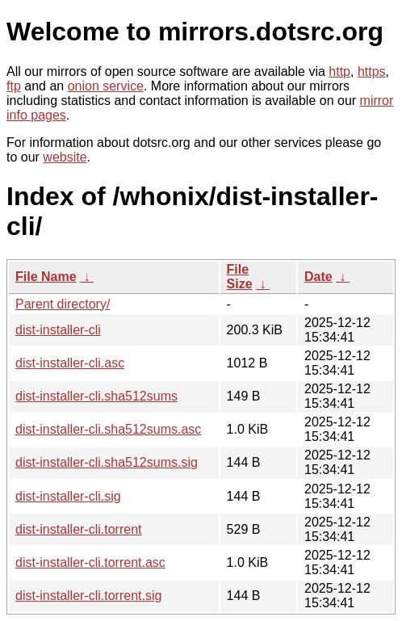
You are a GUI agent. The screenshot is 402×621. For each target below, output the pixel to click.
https (372, 71)
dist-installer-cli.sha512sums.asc (108, 429)
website (64, 157)
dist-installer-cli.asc (69, 363)
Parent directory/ (62, 304)
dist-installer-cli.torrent (78, 529)
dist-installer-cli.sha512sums (96, 396)
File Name (46, 276)
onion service (106, 86)
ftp (13, 86)
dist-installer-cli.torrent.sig (88, 595)
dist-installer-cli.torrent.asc (90, 562)
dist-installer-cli (58, 330)
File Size (240, 276)
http (339, 71)
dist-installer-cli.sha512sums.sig (106, 462)
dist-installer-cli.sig (68, 496)
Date (318, 276)
